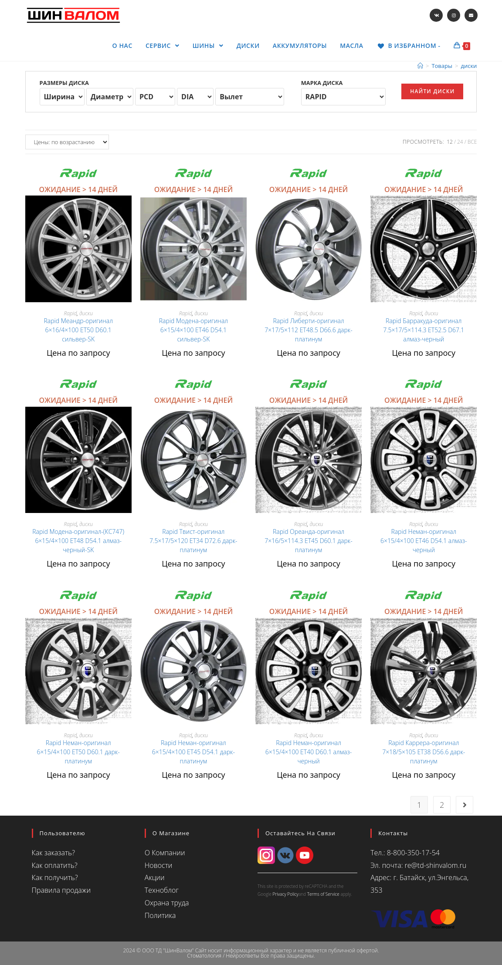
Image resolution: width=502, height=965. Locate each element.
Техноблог (162, 890)
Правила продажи (61, 890)
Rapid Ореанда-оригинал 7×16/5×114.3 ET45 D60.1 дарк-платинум (309, 540)
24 (460, 141)
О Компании (165, 852)
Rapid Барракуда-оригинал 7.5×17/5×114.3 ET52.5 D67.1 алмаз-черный (423, 330)
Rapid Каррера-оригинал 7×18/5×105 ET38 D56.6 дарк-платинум (423, 752)
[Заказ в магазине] (67, 142)
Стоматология (204, 955)
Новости (159, 865)
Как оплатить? (55, 865)
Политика (160, 915)
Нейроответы (242, 955)
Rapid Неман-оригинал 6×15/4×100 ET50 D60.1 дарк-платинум (78, 752)
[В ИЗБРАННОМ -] (408, 45)
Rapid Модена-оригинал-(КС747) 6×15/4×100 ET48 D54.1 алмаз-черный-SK (78, 540)
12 (450, 141)
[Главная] (420, 66)
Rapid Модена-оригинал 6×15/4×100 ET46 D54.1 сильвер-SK (193, 330)
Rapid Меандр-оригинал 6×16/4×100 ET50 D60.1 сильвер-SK (78, 330)
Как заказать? (53, 852)
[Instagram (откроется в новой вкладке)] (453, 15)
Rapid (70, 313)
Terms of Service (323, 894)
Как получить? (55, 877)
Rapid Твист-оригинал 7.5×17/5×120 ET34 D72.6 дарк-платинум (193, 540)
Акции (155, 877)
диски (86, 313)
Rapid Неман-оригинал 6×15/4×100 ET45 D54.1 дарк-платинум (193, 752)
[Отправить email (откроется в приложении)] (471, 15)
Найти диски (432, 91)
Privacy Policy (285, 894)
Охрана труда (167, 903)
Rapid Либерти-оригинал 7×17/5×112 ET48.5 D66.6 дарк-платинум (309, 330)
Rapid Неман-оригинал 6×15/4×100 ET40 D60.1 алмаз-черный (308, 752)
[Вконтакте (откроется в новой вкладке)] (436, 15)
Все (472, 141)
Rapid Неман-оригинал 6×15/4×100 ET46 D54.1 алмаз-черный (423, 540)
